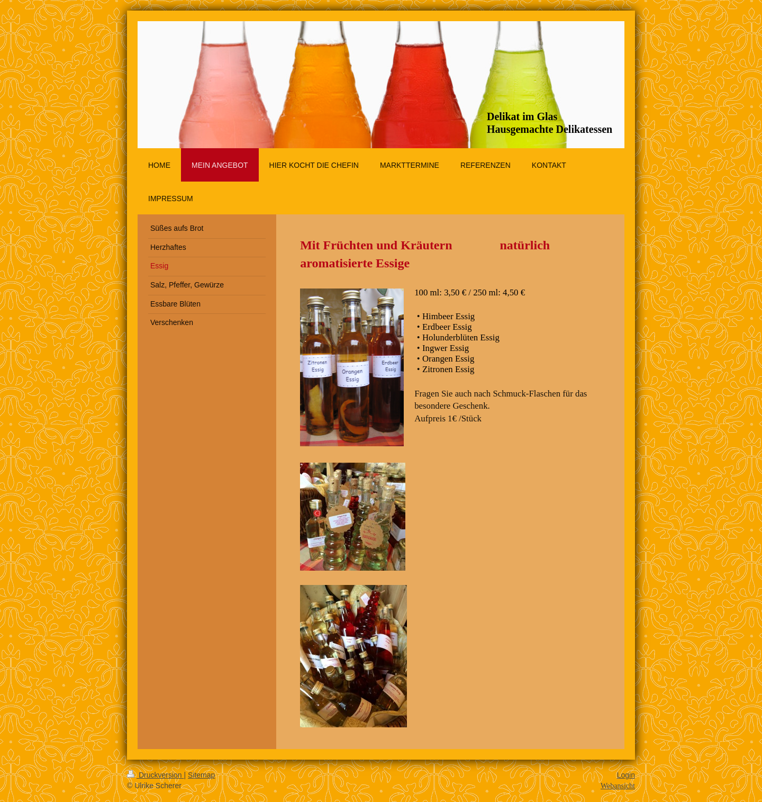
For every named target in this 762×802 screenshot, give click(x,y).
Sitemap (201, 775)
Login (626, 775)
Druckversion (155, 775)
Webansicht (618, 786)
